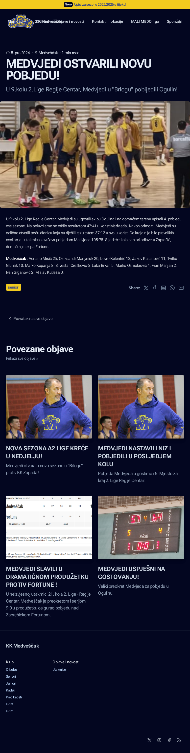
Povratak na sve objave (29, 318)
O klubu (11, 669)
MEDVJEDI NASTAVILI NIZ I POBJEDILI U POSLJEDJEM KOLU (134, 456)
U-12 (9, 711)
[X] (149, 740)
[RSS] (179, 740)
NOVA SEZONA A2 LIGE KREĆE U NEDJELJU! (47, 452)
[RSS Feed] (179, 21)
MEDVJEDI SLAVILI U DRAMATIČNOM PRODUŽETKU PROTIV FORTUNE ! (47, 576)
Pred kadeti (14, 697)
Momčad (17, 21)
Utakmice (59, 669)
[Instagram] (159, 740)
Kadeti (10, 690)
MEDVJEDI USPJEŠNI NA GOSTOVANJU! (131, 572)
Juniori (11, 683)
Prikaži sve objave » (22, 358)
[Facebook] (169, 740)
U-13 (9, 704)
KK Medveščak (22, 646)
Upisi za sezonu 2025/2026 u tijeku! (100, 4)
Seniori (13, 287)
